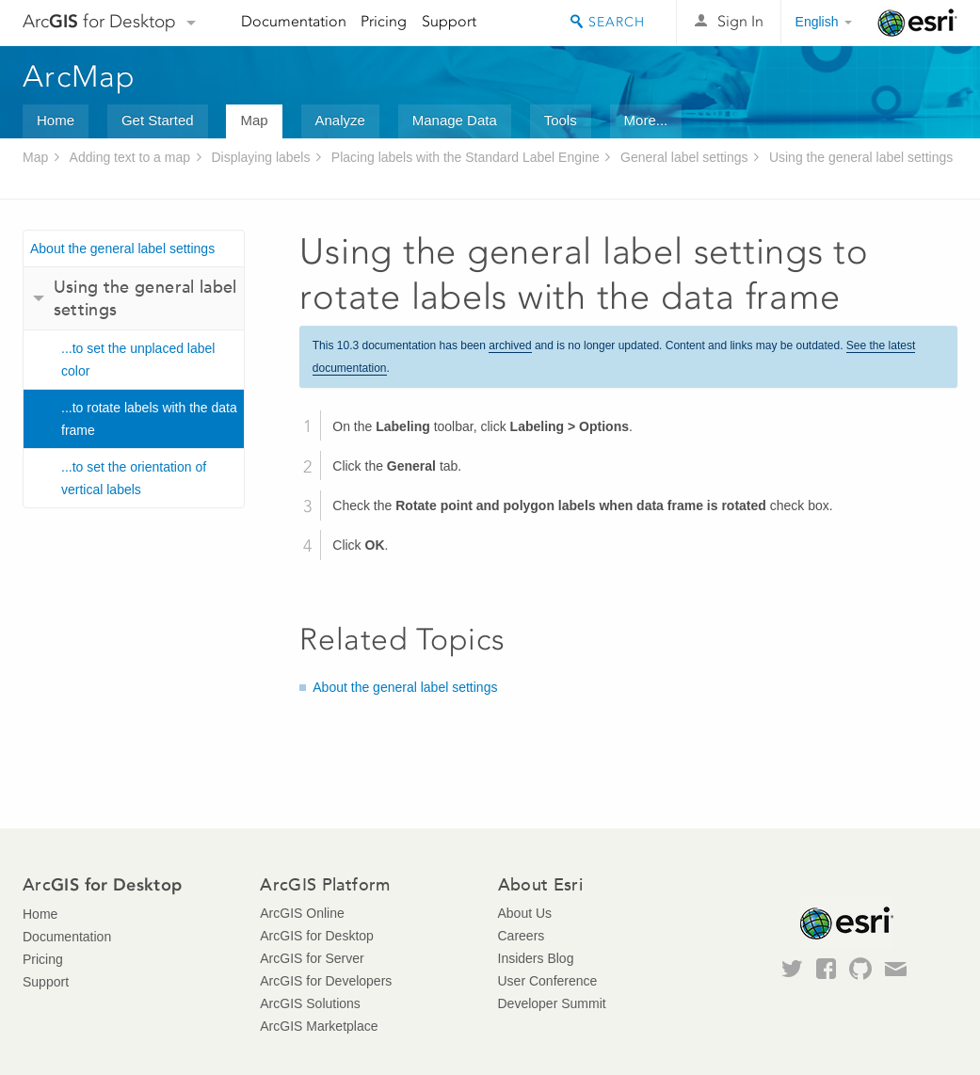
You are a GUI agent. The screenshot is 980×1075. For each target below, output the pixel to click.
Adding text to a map (130, 157)
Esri (917, 22)
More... (646, 120)
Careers (521, 935)
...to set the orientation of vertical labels (133, 478)
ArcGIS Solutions (310, 1003)
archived (510, 345)
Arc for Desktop (99, 21)
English (817, 21)
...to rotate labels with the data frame (149, 419)
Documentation (293, 21)
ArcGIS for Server (311, 958)
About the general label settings (122, 248)
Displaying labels (260, 157)
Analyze (340, 120)
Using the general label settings (861, 157)
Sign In (740, 21)
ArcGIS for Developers (326, 980)
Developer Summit (552, 1003)
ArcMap (80, 76)
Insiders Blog (536, 958)
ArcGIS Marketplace (319, 1026)
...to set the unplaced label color (138, 359)
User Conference (548, 980)
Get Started (157, 120)
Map (253, 120)
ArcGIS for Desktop (317, 935)
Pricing (384, 21)
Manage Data (454, 120)
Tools (560, 120)
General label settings (683, 157)
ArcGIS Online (302, 913)
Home (55, 120)
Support (449, 21)
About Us (525, 913)
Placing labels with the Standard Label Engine (465, 157)
